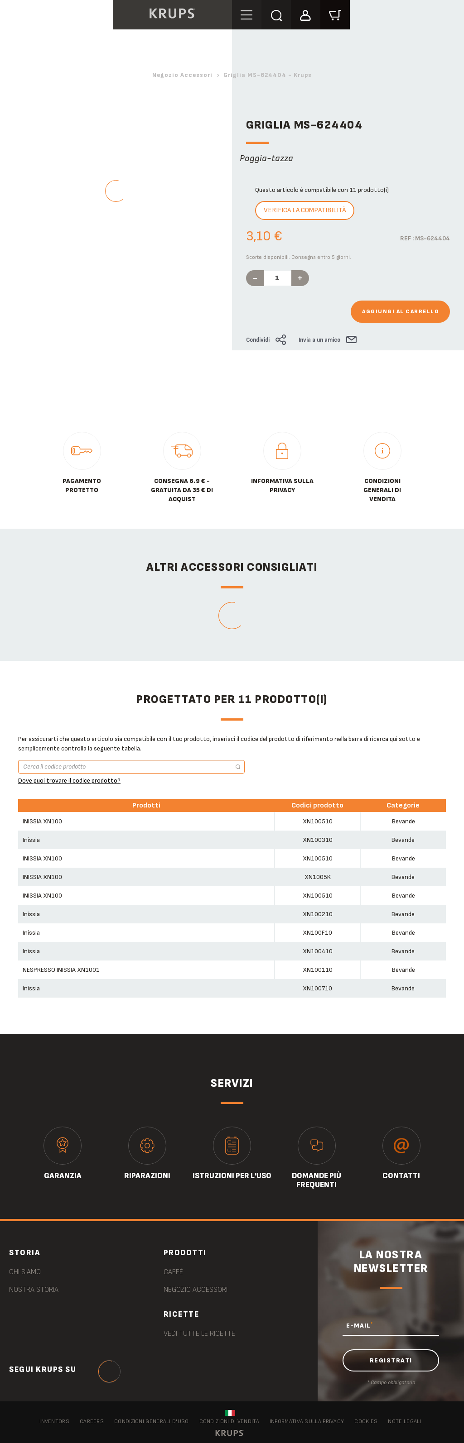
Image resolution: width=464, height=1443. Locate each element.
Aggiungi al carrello (400, 311)
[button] (305, 14)
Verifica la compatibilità (305, 210)
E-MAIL (359, 1325)
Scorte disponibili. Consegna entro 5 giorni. (298, 257)
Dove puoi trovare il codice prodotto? (69, 780)
